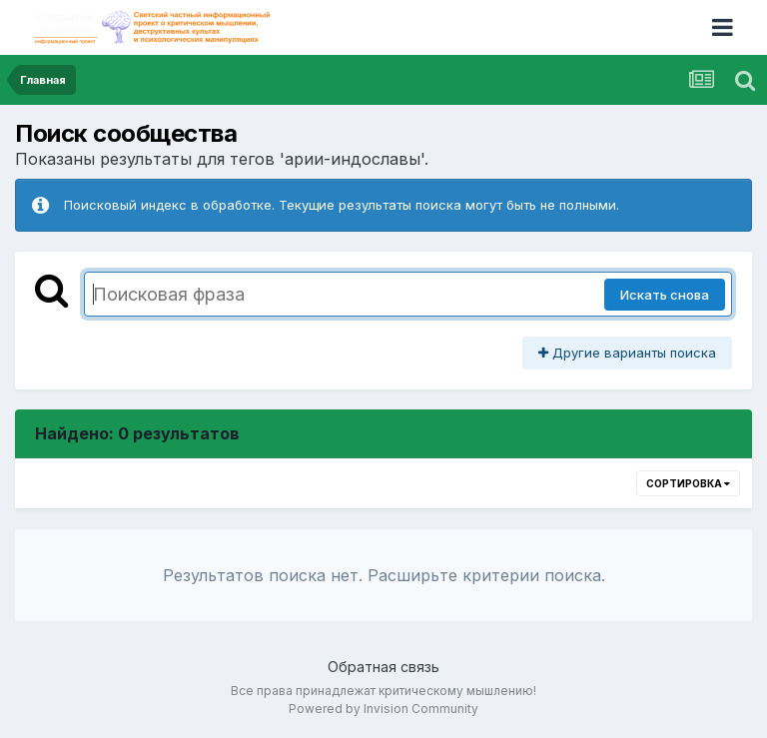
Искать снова (664, 295)
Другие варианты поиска (627, 353)
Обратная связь (383, 666)
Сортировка (688, 483)
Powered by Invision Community (383, 708)
